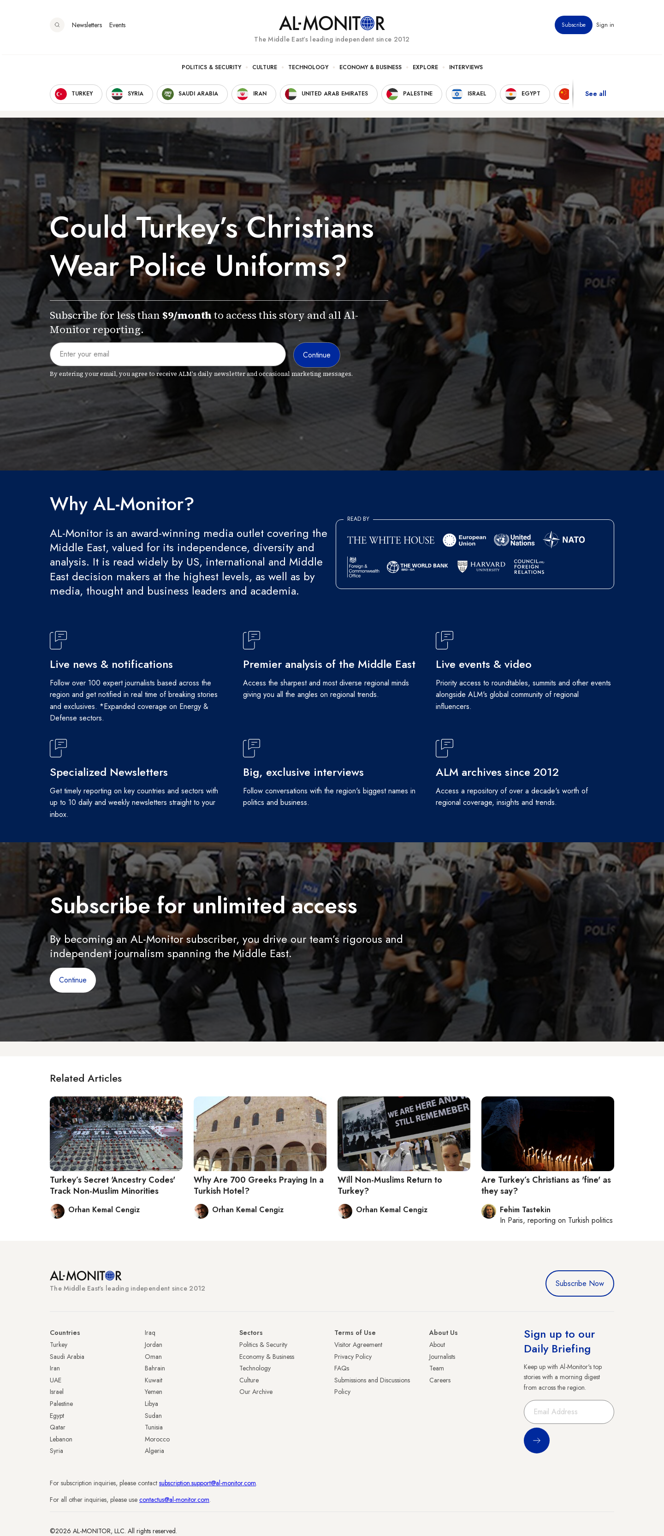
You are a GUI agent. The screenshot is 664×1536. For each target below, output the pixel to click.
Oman (153, 1356)
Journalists (442, 1356)
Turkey (58, 1344)
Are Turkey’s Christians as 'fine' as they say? (546, 1185)
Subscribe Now (580, 1283)
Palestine (61, 1403)
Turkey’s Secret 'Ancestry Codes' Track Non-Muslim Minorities (112, 1185)
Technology (308, 69)
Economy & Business (370, 69)
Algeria (154, 1450)
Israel (57, 1391)
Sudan (153, 1415)
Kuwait (153, 1380)
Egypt (57, 1415)
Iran (55, 1368)
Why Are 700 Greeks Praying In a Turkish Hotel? (259, 1185)
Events (117, 27)
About (437, 1344)
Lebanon (61, 1439)
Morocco (157, 1439)
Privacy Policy (353, 1356)
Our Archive (256, 1391)
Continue (73, 980)
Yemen (153, 1391)
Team (436, 1368)
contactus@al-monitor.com (174, 1499)
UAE (55, 1380)
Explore (425, 69)
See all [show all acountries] (595, 96)
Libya (151, 1403)
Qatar (57, 1427)
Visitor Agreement (358, 1344)
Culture (264, 69)
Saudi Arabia (67, 1356)
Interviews (466, 69)
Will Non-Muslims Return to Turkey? (390, 1185)
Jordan (153, 1344)
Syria (56, 1450)
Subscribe (574, 27)
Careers (440, 1380)
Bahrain (155, 1368)
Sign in (605, 27)
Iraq (150, 1332)
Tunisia (154, 1427)
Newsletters (87, 27)
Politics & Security (211, 69)
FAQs (341, 1368)
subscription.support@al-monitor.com (207, 1483)
